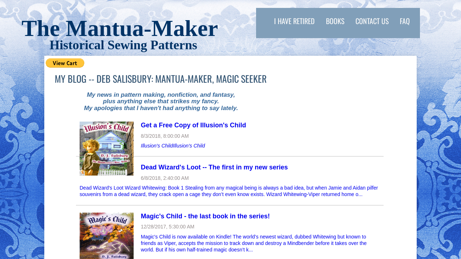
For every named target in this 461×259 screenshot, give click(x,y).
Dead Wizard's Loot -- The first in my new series (214, 167)
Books (335, 20)
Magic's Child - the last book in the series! (205, 216)
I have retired (294, 20)
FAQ (405, 20)
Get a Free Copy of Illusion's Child (193, 125)
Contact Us (372, 20)
